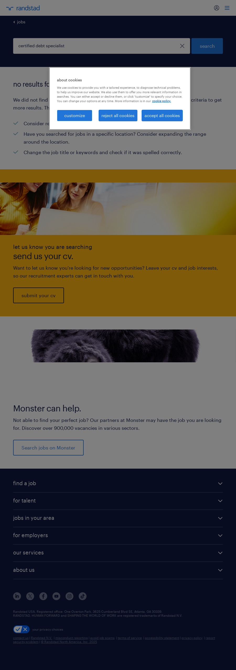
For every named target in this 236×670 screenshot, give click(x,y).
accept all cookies (162, 115)
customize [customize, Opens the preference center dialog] (74, 115)
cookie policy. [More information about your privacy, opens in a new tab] (161, 101)
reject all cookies (118, 115)
